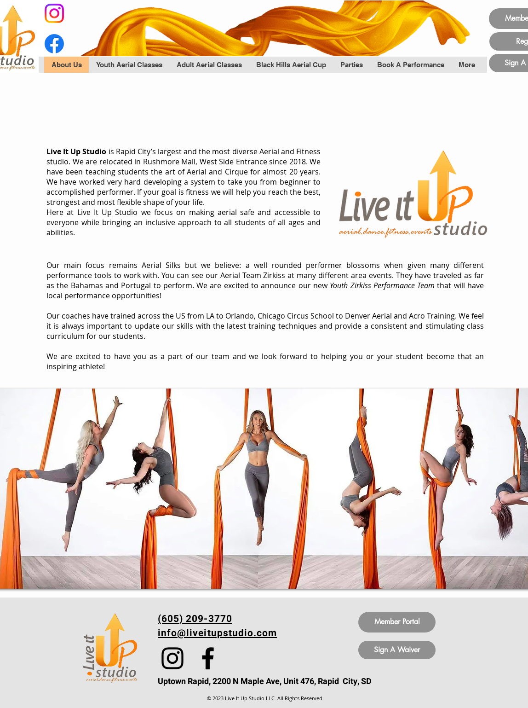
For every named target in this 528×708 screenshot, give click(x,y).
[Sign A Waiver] (397, 650)
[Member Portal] (397, 622)
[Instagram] (54, 13)
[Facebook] (54, 44)
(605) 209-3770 (195, 619)
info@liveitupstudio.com (217, 633)
